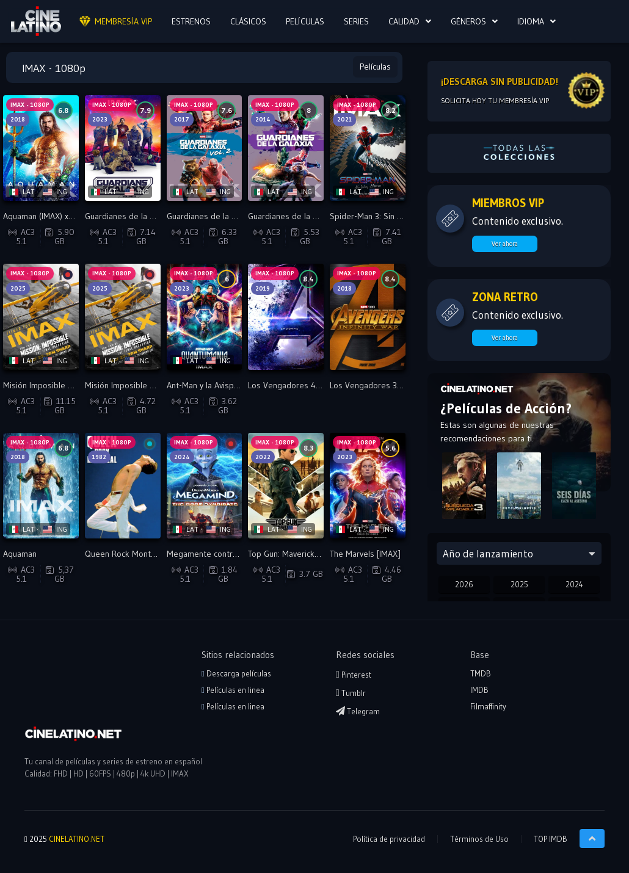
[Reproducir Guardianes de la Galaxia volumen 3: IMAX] (123, 148)
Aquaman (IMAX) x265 (42, 216)
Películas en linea (233, 690)
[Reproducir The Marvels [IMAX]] (367, 485)
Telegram (358, 711)
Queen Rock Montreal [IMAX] (138, 553)
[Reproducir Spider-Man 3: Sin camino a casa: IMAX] (367, 148)
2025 (519, 584)
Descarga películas (236, 673)
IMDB (479, 690)
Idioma (530, 21)
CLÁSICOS (248, 21)
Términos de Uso (479, 839)
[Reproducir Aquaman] (41, 485)
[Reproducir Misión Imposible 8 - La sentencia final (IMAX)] (123, 316)
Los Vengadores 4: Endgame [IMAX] (314, 385)
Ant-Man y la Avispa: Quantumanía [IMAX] (241, 385)
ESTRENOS (191, 21)
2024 (574, 584)
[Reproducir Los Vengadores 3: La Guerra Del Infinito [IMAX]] (367, 316)
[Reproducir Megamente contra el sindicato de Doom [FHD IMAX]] (204, 485)
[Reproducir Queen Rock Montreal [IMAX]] (123, 485)
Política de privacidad (389, 839)
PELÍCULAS (305, 21)
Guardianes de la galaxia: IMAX (304, 216)
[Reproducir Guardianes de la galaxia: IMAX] (286, 148)
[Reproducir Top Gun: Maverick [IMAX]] (286, 485)
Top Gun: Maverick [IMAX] (294, 553)
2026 (464, 584)
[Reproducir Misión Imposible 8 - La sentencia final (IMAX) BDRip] (41, 316)
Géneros (468, 21)
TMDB (480, 673)
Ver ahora (505, 243)
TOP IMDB (550, 839)
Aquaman (20, 553)
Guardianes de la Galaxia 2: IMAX (226, 216)
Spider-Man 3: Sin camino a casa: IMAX (400, 216)
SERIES (356, 21)
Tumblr (351, 693)
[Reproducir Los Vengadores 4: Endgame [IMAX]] (286, 316)
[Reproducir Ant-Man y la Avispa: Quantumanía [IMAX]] (204, 316)
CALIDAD (404, 21)
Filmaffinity (488, 706)
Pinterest (353, 674)
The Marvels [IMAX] (365, 553)
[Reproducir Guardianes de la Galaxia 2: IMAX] (204, 148)
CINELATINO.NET (76, 839)
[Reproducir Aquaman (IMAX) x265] (41, 148)
